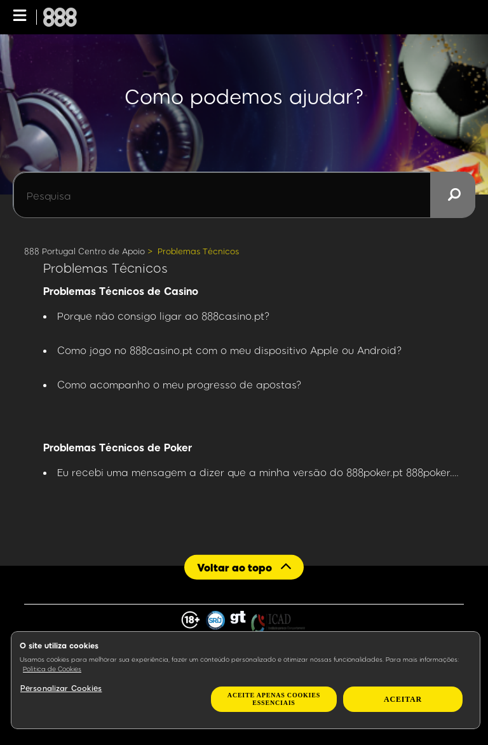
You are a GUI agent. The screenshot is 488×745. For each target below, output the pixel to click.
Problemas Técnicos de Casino (120, 291)
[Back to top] (244, 566)
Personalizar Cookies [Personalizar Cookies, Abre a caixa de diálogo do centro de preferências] (61, 687)
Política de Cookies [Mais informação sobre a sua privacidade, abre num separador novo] (52, 669)
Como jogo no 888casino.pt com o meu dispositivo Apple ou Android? (229, 350)
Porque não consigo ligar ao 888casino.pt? (163, 316)
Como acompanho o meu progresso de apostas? (179, 384)
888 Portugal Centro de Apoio (84, 251)
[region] (245, 680)
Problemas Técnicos (198, 251)
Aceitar (403, 699)
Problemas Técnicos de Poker (117, 447)
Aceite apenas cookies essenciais (273, 699)
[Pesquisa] (244, 195)
